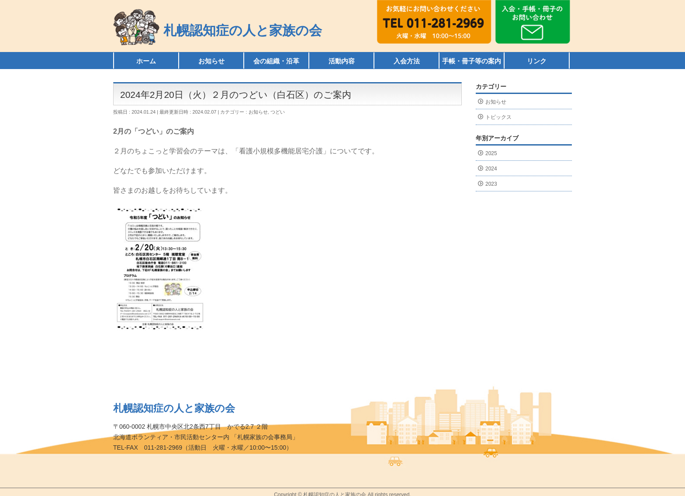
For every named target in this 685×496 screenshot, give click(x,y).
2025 (491, 153)
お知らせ (258, 111)
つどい (277, 111)
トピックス (498, 117)
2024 (491, 169)
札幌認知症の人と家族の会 (242, 30)
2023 (491, 184)
